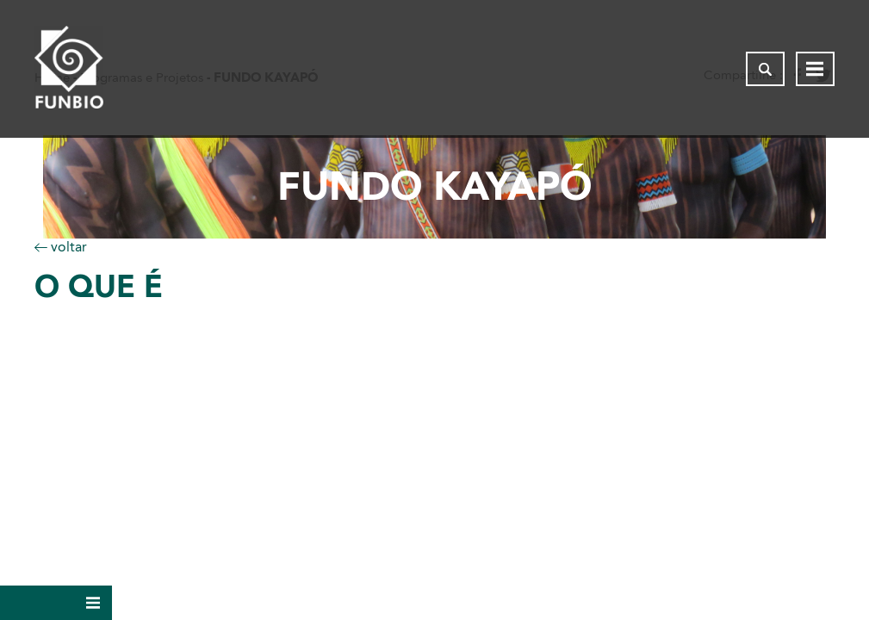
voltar (60, 247)
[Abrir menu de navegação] (815, 69)
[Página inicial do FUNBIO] (68, 69)
